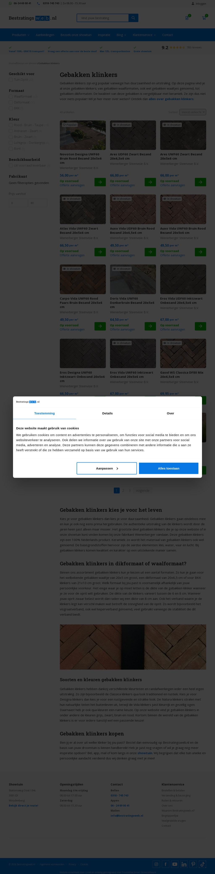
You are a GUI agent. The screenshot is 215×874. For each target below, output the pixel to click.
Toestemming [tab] (44, 413)
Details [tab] (107, 413)
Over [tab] (170, 413)
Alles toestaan (169, 468)
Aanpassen (107, 468)
